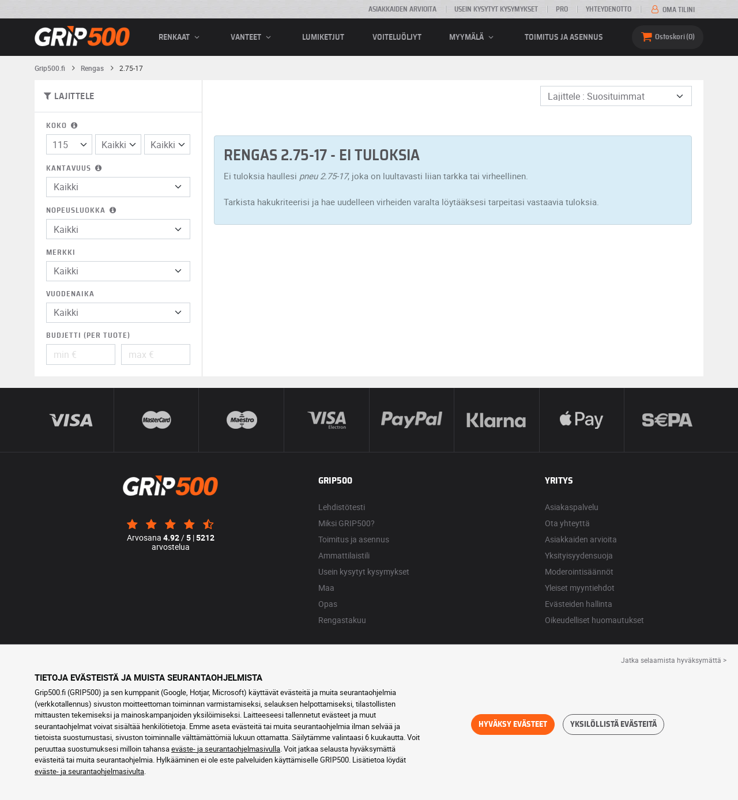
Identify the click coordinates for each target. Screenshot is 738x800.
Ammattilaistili (344, 555)
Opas (327, 603)
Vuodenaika (70, 294)
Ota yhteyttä (567, 523)
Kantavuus (75, 168)
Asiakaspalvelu (571, 506)
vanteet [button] (252, 37)
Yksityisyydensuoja (579, 555)
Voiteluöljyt (396, 37)
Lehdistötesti (341, 506)
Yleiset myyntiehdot (580, 587)
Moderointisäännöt (579, 571)
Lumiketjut (323, 37)
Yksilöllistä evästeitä (613, 724)
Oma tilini (672, 10)
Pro (562, 9)
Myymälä (473, 37)
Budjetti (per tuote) (88, 335)
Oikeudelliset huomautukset (594, 619)
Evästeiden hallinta (578, 603)
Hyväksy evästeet (513, 724)
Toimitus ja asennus (564, 37)
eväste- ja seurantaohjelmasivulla (225, 749)
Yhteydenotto (608, 9)
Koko (63, 126)
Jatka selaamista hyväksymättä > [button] (673, 660)
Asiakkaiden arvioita (402, 9)
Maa (326, 587)
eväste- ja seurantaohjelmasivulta (89, 771)
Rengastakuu (342, 619)
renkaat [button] (181, 37)
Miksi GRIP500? (346, 523)
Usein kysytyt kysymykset (496, 9)
